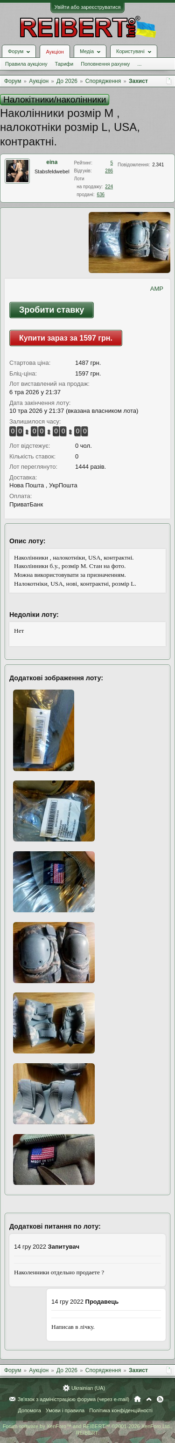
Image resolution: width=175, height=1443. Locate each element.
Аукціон (54, 52)
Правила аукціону (26, 64)
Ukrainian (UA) (88, 1388)
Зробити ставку (51, 310)
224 (109, 186)
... (139, 64)
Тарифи (64, 64)
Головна (137, 1399)
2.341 (158, 164)
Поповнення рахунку (105, 64)
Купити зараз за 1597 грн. (65, 338)
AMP (156, 288)
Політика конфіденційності (120, 1410)
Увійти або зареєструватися (88, 7)
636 (101, 194)
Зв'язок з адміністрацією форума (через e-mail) (74, 1399)
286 (109, 170)
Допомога (29, 1410)
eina (51, 162)
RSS (160, 1399)
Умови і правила (65, 1410)
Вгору (149, 1399)
